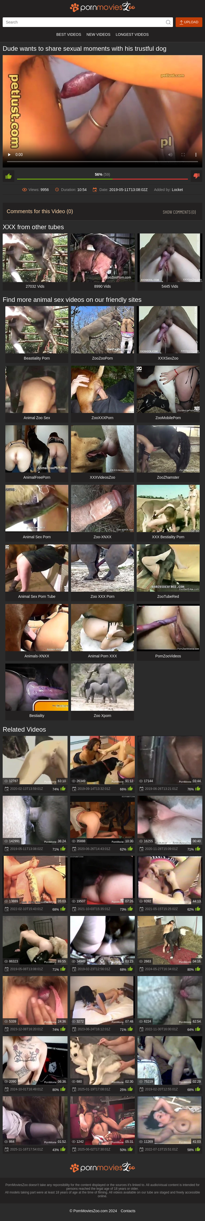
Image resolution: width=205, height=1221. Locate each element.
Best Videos (68, 34)
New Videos (98, 34)
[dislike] (196, 176)
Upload (189, 22)
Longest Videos (132, 34)
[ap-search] (88, 22)
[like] (8, 176)
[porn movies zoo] (102, 6)
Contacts (128, 1211)
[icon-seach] (168, 22)
